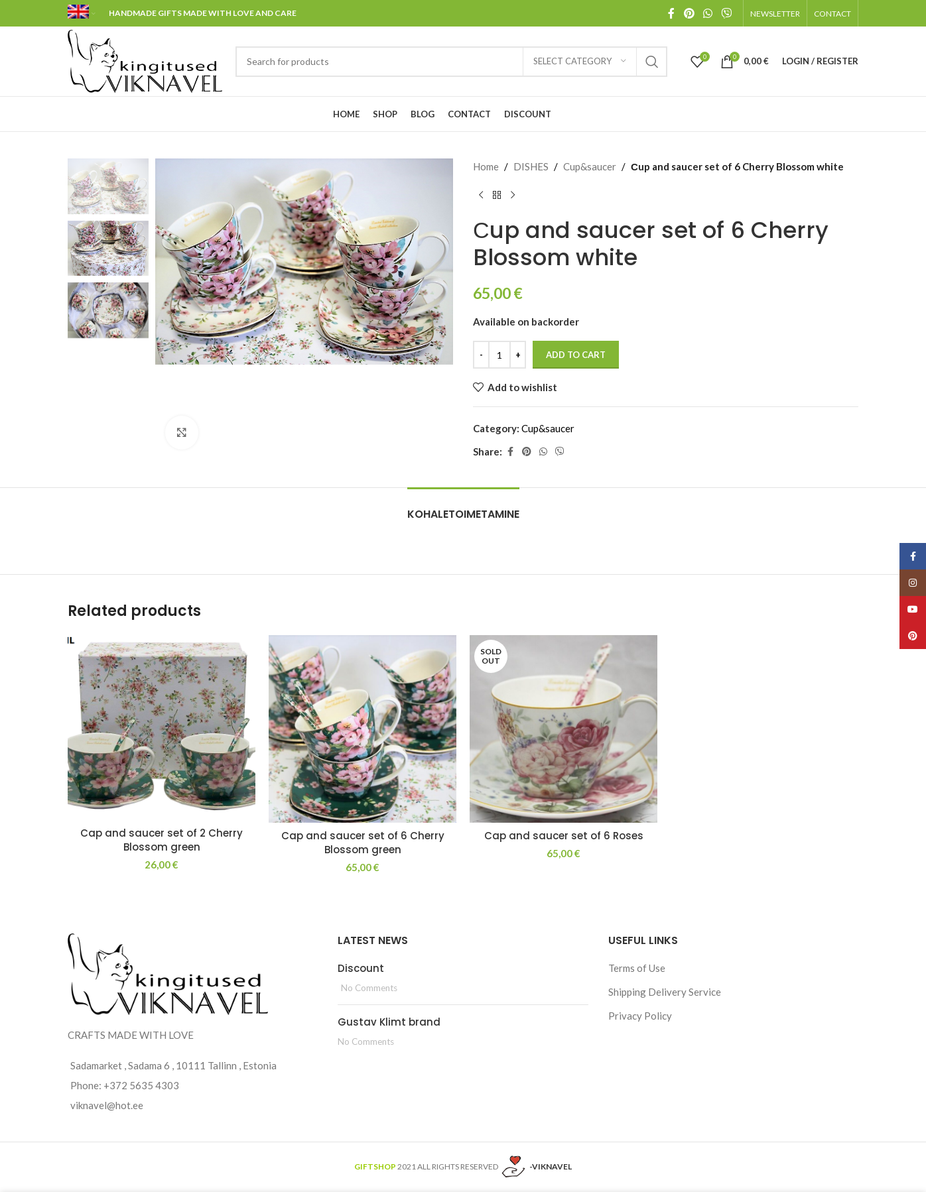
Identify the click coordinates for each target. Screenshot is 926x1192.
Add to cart (576, 354)
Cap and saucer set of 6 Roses (563, 836)
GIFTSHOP (375, 1166)
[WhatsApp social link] (707, 13)
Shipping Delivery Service (664, 992)
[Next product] (513, 196)
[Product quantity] (499, 355)
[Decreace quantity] (481, 355)
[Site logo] (145, 60)
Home (486, 166)
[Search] (451, 61)
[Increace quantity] (517, 355)
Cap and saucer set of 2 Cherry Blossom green (161, 840)
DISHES (531, 166)
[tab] (463, 507)
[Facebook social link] (671, 13)
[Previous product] (481, 196)
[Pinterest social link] (688, 13)
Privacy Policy (640, 1016)
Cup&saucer (589, 166)
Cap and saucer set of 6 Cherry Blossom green (362, 843)
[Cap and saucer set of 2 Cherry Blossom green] (161, 727)
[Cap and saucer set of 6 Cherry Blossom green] (362, 729)
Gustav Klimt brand (389, 1022)
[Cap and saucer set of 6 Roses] (563, 729)
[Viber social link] (726, 13)
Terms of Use (636, 968)
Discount (361, 968)
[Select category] (580, 62)
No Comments (369, 988)
